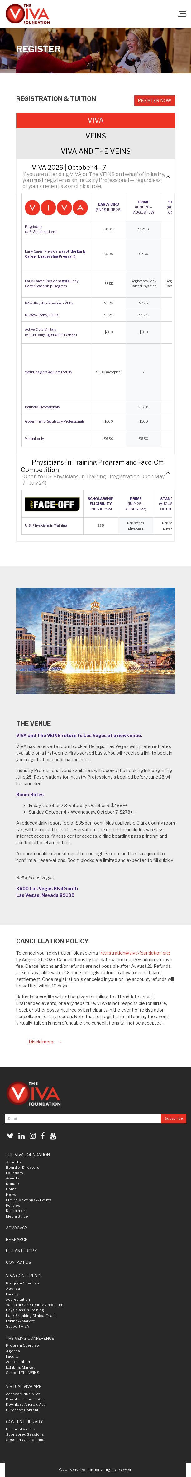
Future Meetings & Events (29, 1200)
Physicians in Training (25, 1310)
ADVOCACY (17, 1227)
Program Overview (23, 1283)
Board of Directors (22, 1167)
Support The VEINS (22, 1372)
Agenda (13, 1288)
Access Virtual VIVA (23, 1394)
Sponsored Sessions (25, 1434)
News (11, 1194)
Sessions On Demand (25, 1440)
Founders (14, 1173)
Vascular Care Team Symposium (34, 1305)
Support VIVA (17, 1326)
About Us (14, 1162)
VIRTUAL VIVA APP (24, 1386)
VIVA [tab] (96, 120)
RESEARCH (17, 1239)
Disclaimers (41, 1041)
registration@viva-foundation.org (135, 953)
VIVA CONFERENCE (24, 1275)
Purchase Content (22, 1410)
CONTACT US (18, 1262)
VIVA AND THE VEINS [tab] (96, 151)
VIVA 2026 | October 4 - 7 (69, 167)
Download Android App (26, 1404)
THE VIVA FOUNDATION (28, 1154)
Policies (13, 1205)
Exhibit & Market (20, 1321)
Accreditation (18, 1299)
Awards (12, 1178)
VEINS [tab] (95, 136)
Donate (12, 1184)
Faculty (12, 1294)
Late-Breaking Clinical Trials (30, 1316)
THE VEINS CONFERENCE (30, 1338)
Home (11, 1189)
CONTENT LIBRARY (24, 1421)
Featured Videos (21, 1429)
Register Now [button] (154, 100)
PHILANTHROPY (21, 1250)
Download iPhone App (25, 1399)
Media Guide (17, 1216)
